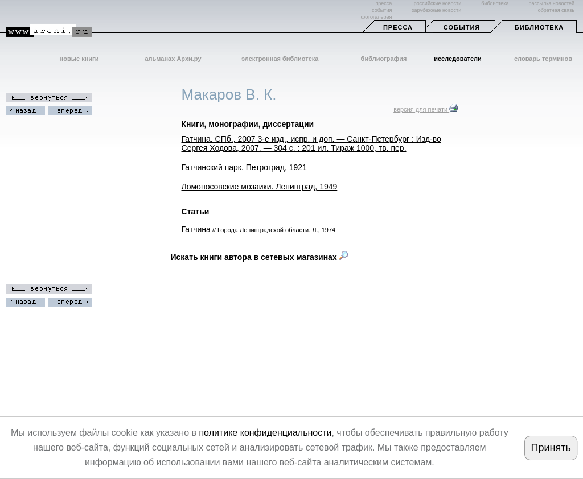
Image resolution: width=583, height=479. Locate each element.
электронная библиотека (279, 58)
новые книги (79, 58)
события (382, 10)
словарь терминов (543, 58)
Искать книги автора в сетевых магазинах (259, 257)
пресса (383, 3)
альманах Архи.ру (173, 58)
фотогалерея (376, 17)
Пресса (398, 27)
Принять (550, 447)
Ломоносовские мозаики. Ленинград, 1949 (260, 186)
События (462, 27)
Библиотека (539, 27)
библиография (384, 58)
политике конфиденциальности (265, 432)
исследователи (458, 58)
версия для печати (425, 109)
